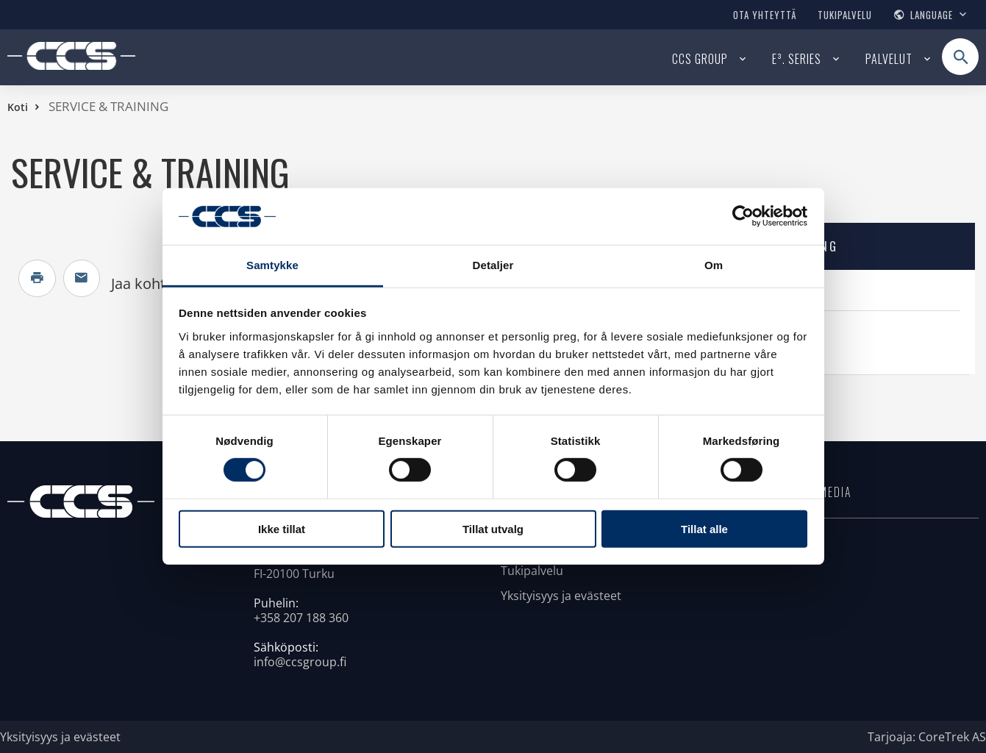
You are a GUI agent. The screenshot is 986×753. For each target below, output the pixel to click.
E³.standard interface (767, 293)
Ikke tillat (281, 528)
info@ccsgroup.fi (300, 662)
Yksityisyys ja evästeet (561, 596)
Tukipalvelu (845, 14)
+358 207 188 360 (301, 618)
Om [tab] (713, 265)
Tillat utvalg (493, 528)
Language (931, 14)
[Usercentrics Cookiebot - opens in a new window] (743, 216)
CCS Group (700, 59)
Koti (17, 107)
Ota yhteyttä (764, 14)
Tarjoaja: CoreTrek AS (927, 737)
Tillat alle (704, 528)
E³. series (796, 59)
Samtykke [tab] (272, 265)
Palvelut (888, 59)
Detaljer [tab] (493, 265)
